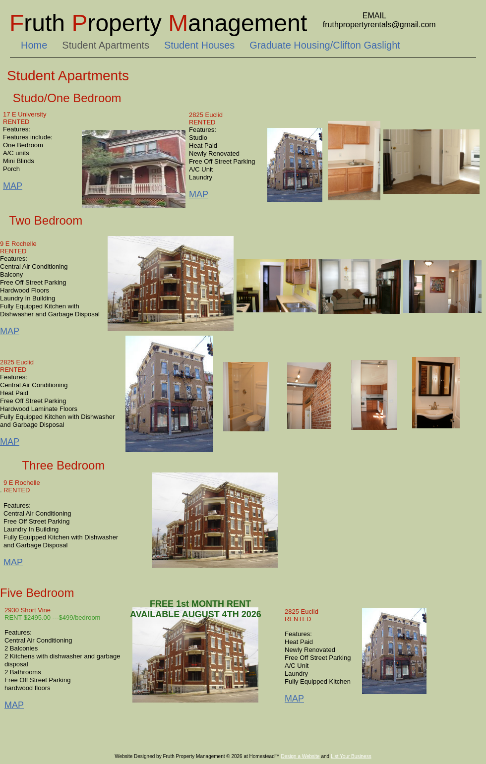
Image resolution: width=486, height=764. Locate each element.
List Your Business (351, 756)
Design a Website (300, 756)
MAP (9, 331)
